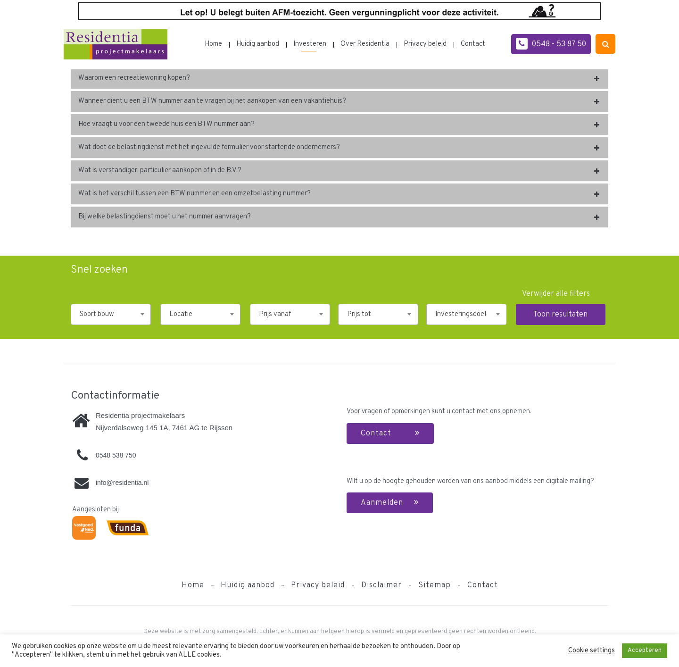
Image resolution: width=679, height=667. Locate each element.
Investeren (309, 44)
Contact (473, 44)
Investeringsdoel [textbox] (460, 314)
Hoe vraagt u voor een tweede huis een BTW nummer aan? (166, 124)
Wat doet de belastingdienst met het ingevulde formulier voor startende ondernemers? (209, 147)
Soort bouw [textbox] (97, 314)
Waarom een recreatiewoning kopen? (134, 78)
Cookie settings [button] (591, 651)
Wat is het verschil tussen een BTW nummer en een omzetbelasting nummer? (194, 193)
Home (213, 44)
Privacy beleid (425, 44)
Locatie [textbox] (180, 314)
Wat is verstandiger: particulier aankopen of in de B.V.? (159, 170)
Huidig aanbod (257, 44)
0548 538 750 (116, 455)
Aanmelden (390, 503)
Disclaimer (381, 585)
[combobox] (111, 314)
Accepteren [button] (645, 650)
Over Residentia (364, 44)
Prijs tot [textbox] (359, 314)
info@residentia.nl (122, 482)
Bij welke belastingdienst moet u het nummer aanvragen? (164, 216)
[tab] (339, 78)
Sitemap (434, 585)
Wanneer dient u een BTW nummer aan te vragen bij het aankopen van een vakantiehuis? (212, 101)
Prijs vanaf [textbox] (275, 314)
